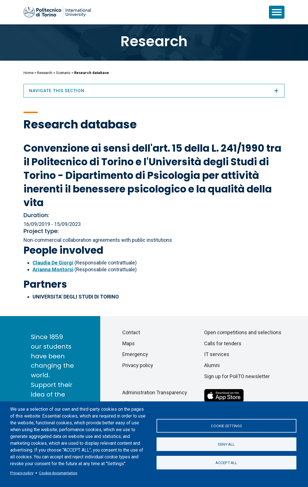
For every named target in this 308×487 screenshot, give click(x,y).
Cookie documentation (58, 473)
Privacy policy (21, 473)
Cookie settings (226, 426)
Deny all (226, 444)
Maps (128, 343)
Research (154, 41)
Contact (131, 332)
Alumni (212, 365)
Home (28, 73)
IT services (216, 354)
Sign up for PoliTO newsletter (237, 376)
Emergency (135, 354)
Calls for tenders (222, 343)
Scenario (63, 73)
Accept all (226, 462)
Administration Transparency (154, 392)
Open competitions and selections (242, 332)
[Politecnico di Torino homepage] (57, 12)
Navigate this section (154, 90)
